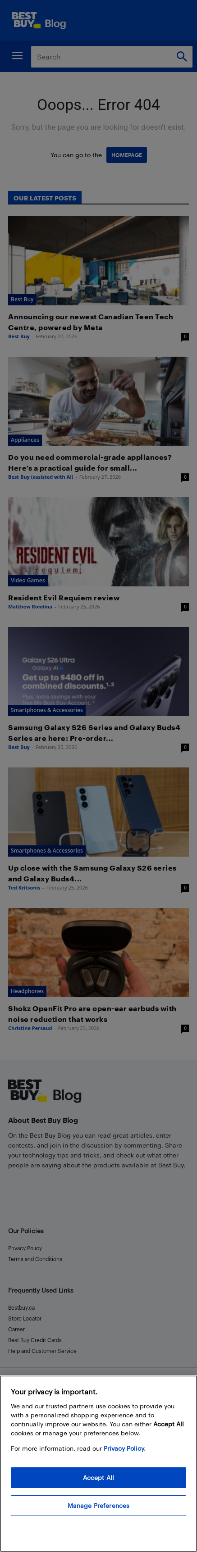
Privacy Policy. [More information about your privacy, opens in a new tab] (125, 1448)
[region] (98, 1463)
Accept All (98, 1477)
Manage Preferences (99, 1505)
